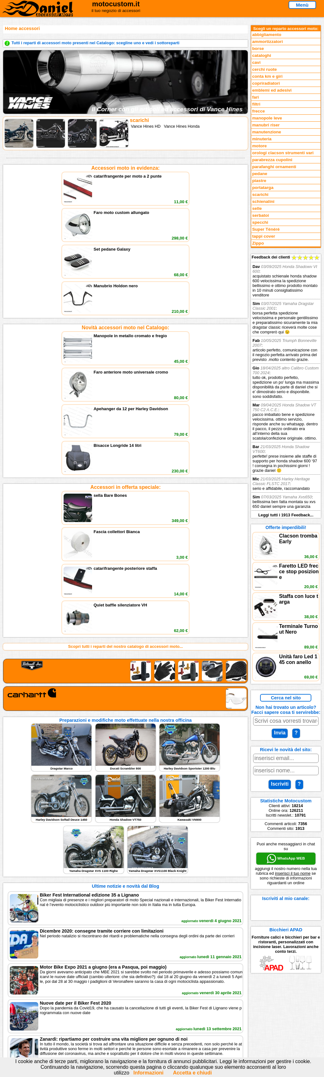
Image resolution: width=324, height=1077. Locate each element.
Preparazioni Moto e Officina (38, 1022)
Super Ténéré (266, 229)
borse (258, 48)
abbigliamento (266, 34)
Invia (279, 732)
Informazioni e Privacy (110, 1016)
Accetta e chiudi (192, 1072)
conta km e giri (267, 76)
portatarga (262, 187)
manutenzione (266, 132)
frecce (258, 111)
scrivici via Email (105, 1003)
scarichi (260, 194)
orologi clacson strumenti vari (283, 152)
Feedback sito (24, 1016)
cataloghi (261, 55)
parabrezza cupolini (272, 159)
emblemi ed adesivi (272, 90)
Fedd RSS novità (105, 1029)
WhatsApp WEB (286, 858)
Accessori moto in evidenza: (125, 168)
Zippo (258, 243)
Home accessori (22, 28)
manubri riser (266, 125)
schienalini (263, 201)
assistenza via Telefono (111, 1009)
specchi (260, 222)
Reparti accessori (28, 1003)
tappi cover (263, 236)
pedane (259, 173)
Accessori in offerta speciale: (125, 311)
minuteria (261, 139)
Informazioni (149, 1072)
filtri (256, 104)
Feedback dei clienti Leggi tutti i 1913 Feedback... (286, 386)
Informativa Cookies (108, 1022)
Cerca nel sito (286, 697)
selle (257, 208)
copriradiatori (266, 83)
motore (259, 145)
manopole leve (267, 118)
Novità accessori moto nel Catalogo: (125, 239)
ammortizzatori (267, 41)
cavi (256, 62)
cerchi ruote (264, 69)
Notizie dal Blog (26, 1029)
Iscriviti (280, 784)
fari (255, 97)
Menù (302, 5)
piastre (259, 180)
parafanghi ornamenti (274, 166)
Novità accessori (27, 1009)
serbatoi (260, 215)
